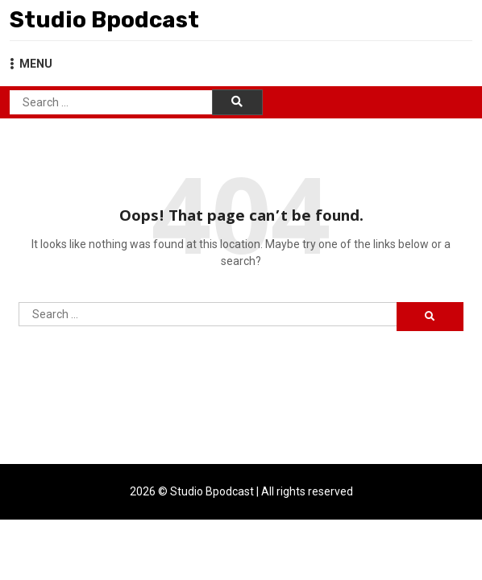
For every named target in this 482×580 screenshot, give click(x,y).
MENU (31, 63)
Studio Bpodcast (104, 19)
